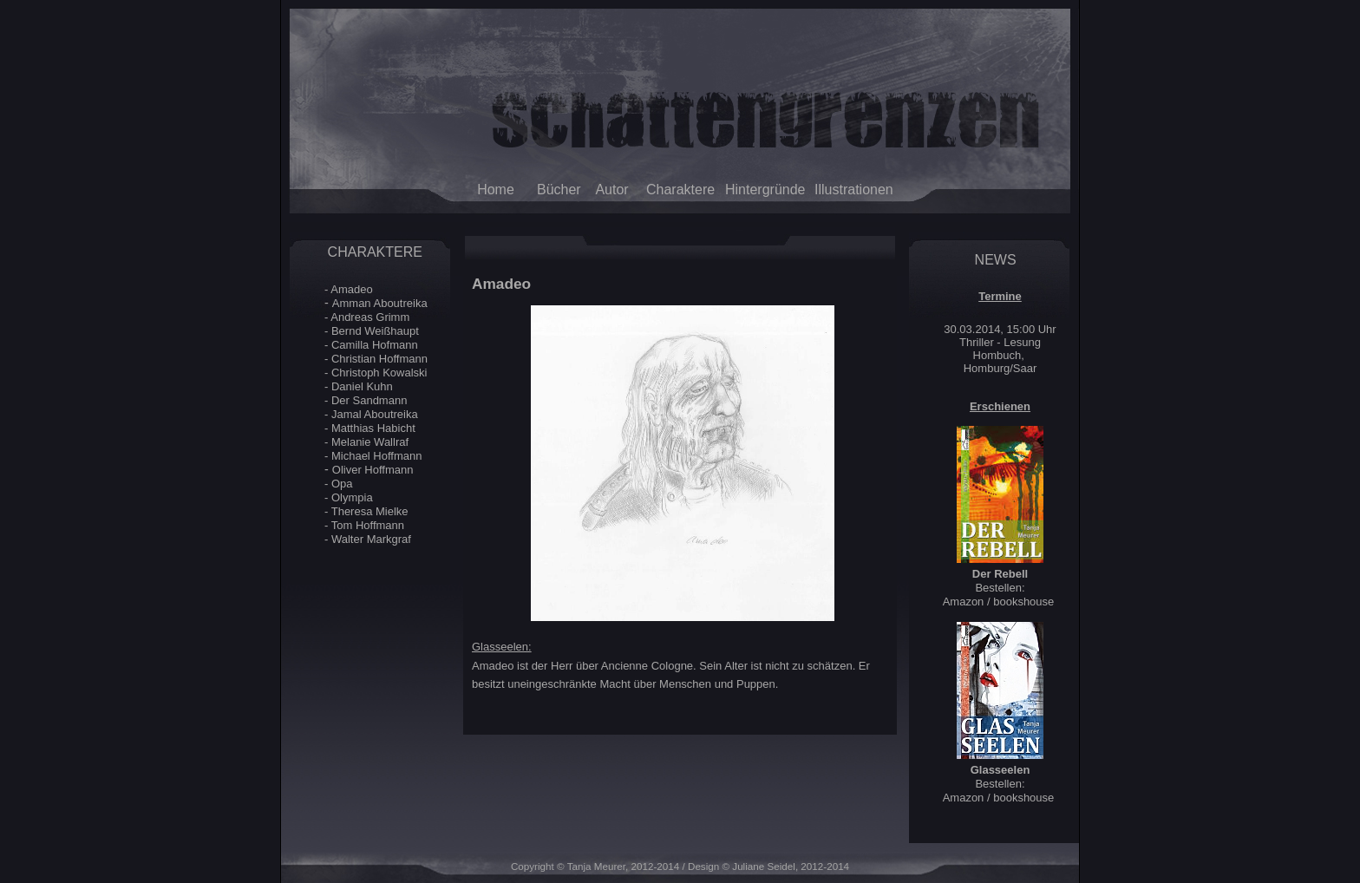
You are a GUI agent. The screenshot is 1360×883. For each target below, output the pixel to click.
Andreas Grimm (369, 317)
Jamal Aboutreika (374, 414)
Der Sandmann (369, 400)
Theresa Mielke (370, 511)
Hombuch (997, 355)
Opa (342, 483)
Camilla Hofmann (374, 344)
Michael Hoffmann (376, 455)
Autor (611, 189)
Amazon (963, 601)
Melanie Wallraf (370, 441)
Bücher (559, 189)
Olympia (352, 497)
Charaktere (680, 189)
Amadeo (351, 289)
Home (495, 189)
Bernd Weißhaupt (375, 330)
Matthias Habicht (373, 428)
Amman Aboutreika (380, 303)
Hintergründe (756, 189)
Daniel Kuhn (362, 386)
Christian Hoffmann (379, 358)
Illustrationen (851, 189)
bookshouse (1023, 601)
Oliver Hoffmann (373, 469)
